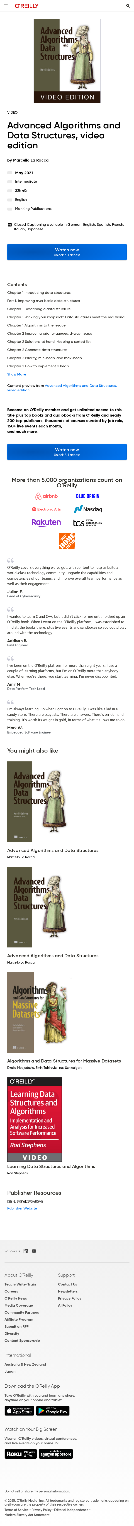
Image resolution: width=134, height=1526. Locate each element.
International (18, 1355)
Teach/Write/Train (20, 1284)
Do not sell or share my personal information (37, 1491)
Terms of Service (17, 1510)
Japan (10, 1371)
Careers (11, 1291)
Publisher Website (22, 1208)
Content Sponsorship (22, 1340)
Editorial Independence (71, 1510)
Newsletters (68, 1291)
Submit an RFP (17, 1326)
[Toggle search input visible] (128, 5)
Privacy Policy (69, 1298)
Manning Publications (33, 208)
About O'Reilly (19, 1275)
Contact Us (67, 1284)
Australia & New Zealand (25, 1364)
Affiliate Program (19, 1319)
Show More (16, 374)
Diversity (12, 1333)
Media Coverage (19, 1305)
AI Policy (65, 1305)
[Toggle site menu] (5, 5)
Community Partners (22, 1312)
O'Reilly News (16, 1298)
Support (66, 1275)
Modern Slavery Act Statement (27, 1515)
